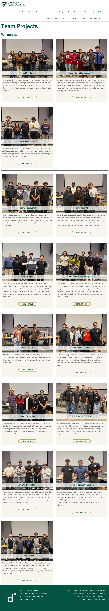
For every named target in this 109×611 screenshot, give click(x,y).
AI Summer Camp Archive (94, 12)
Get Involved (40, 12)
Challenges (60, 12)
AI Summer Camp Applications (92, 18)
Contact (22, 12)
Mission (50, 12)
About (30, 12)
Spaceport (74, 18)
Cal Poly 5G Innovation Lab (56, 18)
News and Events (74, 12)
